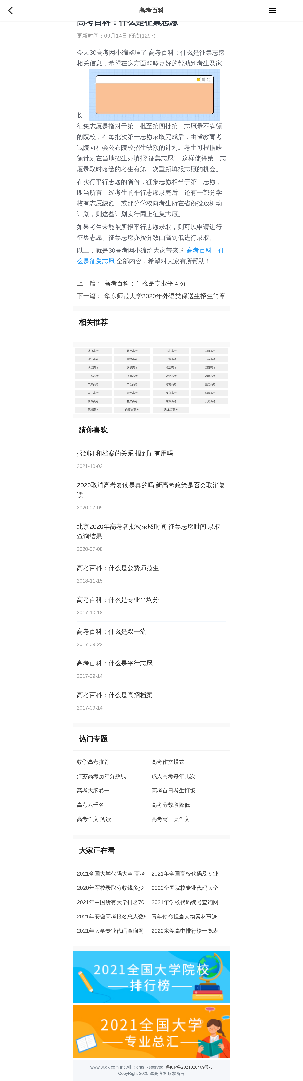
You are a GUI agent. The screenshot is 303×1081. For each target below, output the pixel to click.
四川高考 (93, 392)
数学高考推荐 (93, 762)
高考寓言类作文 (171, 819)
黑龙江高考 (171, 409)
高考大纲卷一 (93, 790)
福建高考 (171, 367)
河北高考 (171, 350)
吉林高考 (132, 359)
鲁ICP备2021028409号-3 (189, 1067)
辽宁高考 (93, 359)
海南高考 (171, 384)
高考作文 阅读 (94, 819)
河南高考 (132, 376)
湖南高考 (210, 376)
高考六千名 (90, 805)
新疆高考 (93, 409)
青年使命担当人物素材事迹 (184, 916)
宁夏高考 (210, 401)
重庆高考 (210, 384)
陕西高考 (93, 401)
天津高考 (132, 350)
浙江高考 (93, 367)
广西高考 (132, 384)
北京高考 (93, 350)
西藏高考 (210, 392)
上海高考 (171, 359)
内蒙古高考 (132, 409)
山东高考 (93, 376)
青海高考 (171, 401)
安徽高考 (132, 367)
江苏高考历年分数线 (101, 776)
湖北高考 (171, 376)
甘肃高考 (132, 401)
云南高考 (171, 392)
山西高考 (210, 350)
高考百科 (151, 10)
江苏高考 (210, 359)
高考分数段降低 (171, 805)
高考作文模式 (168, 762)
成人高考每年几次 (173, 776)
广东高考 (93, 384)
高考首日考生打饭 (173, 790)
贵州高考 (132, 392)
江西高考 (210, 367)
